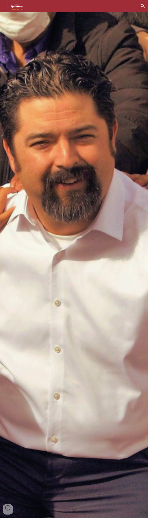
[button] (5, 6)
